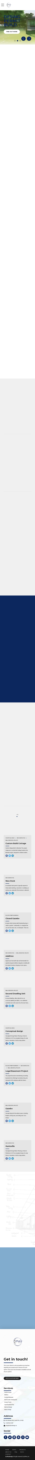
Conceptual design (10, 838)
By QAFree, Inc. (26, 1456)
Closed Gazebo (12, 918)
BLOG (22, 1452)
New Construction (21, 838)
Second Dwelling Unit (15, 994)
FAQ (16, 1452)
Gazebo (9, 1108)
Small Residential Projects (22, 953)
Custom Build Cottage (16, 843)
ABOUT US (8, 1452)
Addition (10, 956)
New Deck (10, 881)
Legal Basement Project (17, 1071)
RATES (14, 1449)
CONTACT (8, 1454)
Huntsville (10, 1146)
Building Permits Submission (12, 915)
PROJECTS (22, 1449)
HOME (7, 1449)
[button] (23, 39)
